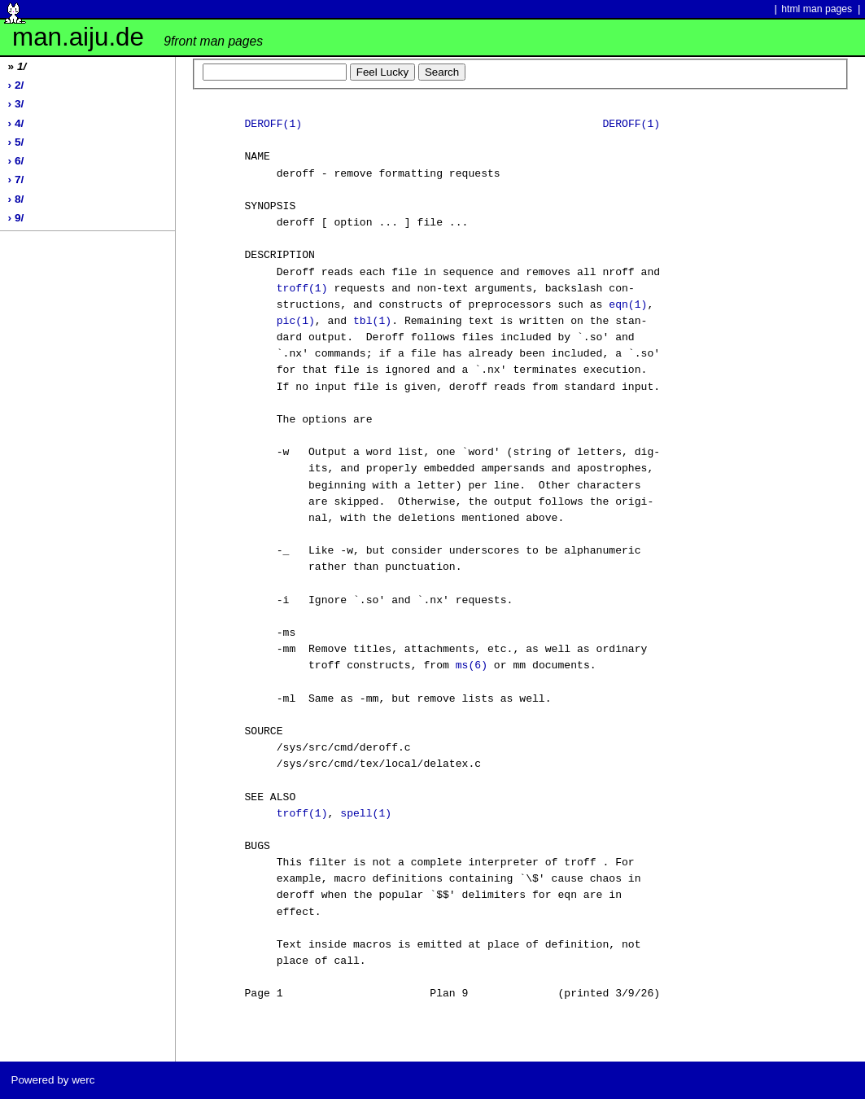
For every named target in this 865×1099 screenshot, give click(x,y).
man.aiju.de (137, 37)
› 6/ (16, 161)
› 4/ (16, 123)
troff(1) (302, 289)
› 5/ (16, 142)
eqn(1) (628, 305)
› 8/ (16, 199)
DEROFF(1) (273, 124)
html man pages (816, 9)
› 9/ (16, 218)
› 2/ (16, 85)
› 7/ (16, 179)
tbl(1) (372, 321)
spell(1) (365, 814)
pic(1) (296, 321)
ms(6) (471, 666)
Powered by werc (52, 1080)
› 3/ (16, 104)
